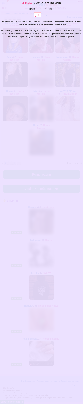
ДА (37, 15)
